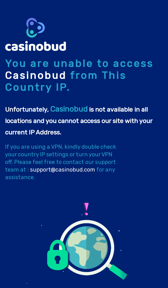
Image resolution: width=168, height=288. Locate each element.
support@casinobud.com (62, 169)
